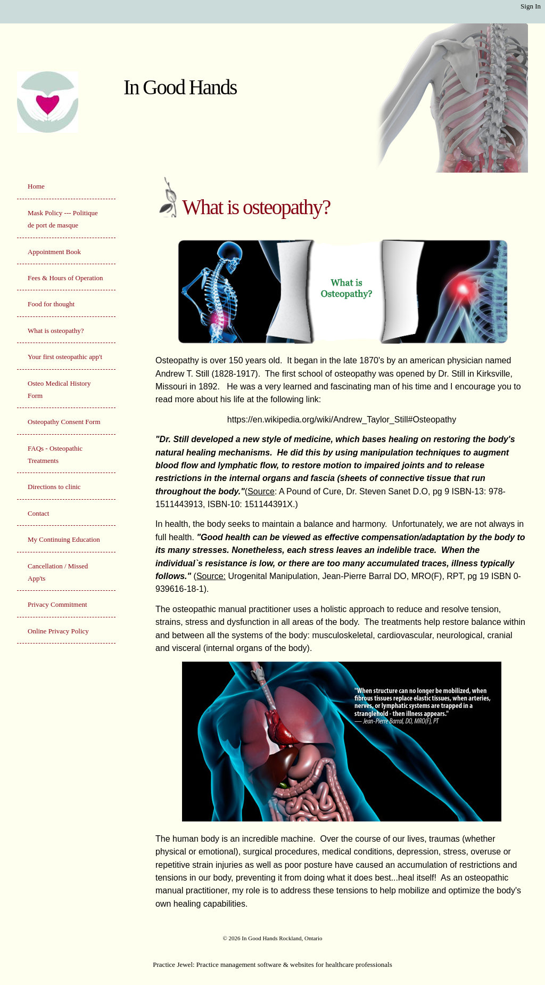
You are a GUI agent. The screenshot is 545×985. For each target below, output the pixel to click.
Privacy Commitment (57, 604)
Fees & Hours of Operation (65, 278)
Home (36, 186)
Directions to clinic (54, 487)
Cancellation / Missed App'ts (58, 572)
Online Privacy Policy (58, 631)
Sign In (531, 6)
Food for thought (51, 304)
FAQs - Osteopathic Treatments (55, 454)
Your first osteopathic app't (65, 357)
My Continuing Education (64, 539)
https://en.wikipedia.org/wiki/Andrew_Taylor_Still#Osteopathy (341, 419)
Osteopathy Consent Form (64, 422)
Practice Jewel (173, 964)
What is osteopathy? (56, 331)
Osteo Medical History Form (59, 389)
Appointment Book (54, 252)
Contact (38, 513)
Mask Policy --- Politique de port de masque (63, 219)
